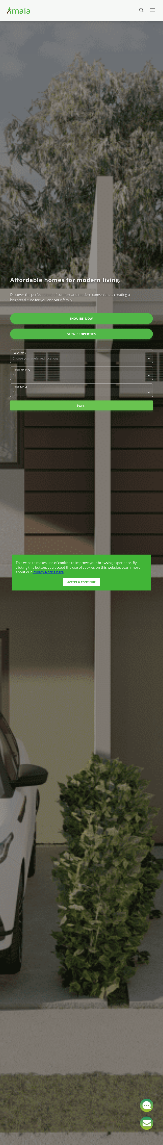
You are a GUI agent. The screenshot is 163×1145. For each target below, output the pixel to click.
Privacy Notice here (48, 572)
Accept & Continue (81, 582)
